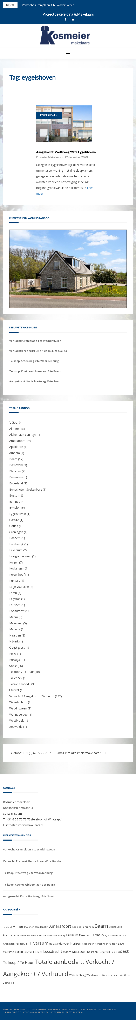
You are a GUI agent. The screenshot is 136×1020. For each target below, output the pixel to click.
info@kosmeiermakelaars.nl (83, 753)
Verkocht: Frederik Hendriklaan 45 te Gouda (38, 351)
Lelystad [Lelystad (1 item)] (28, 952)
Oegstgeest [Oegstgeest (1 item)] (104, 952)
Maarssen (15, 623)
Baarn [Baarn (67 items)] (101, 925)
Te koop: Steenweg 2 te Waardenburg (34, 361)
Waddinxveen (18, 708)
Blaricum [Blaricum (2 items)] (8, 935)
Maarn (13, 617)
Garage (14, 520)
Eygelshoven (48, 115)
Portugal (15, 660)
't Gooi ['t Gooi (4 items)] (7, 927)
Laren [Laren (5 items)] (19, 952)
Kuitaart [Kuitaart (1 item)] (113, 943)
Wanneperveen (19, 714)
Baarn (13, 459)
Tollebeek (15, 678)
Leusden (15, 605)
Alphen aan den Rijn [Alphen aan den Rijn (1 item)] (37, 926)
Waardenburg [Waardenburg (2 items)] (77, 975)
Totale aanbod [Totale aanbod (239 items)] (54, 962)
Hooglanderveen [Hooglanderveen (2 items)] (59, 943)
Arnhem (14, 453)
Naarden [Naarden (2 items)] (92, 952)
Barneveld (16, 465)
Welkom (7, 1009)
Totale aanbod (19, 684)
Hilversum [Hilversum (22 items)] (38, 943)
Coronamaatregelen (35, 1012)
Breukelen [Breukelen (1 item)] (20, 935)
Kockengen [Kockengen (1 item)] (88, 943)
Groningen (16, 532)
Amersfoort (17, 441)
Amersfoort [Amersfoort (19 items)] (60, 926)
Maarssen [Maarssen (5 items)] (79, 952)
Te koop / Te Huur (21, 672)
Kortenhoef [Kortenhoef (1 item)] (101, 943)
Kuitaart (14, 580)
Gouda (13, 526)
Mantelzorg (69, 1009)
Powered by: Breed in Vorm (66, 1012)
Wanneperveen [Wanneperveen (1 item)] (110, 975)
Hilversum (15, 550)
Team (82, 1009)
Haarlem (15, 538)
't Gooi (13, 422)
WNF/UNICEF (109, 1009)
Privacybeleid (13, 1012)
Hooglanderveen (20, 556)
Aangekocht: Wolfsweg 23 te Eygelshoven (66, 152)
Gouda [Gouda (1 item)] (122, 935)
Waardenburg (18, 702)
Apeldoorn (16, 447)
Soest (13, 666)
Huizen (13, 562)
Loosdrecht (17, 611)
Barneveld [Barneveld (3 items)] (115, 927)
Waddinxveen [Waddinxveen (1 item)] (94, 975)
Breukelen (16, 477)
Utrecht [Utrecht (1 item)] (80, 963)
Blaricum (15, 471)
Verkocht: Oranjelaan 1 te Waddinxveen (48, 5)
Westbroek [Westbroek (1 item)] (126, 975)
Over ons (19, 1009)
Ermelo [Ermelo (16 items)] (97, 935)
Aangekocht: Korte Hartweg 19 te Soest (35, 381)
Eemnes (14, 502)
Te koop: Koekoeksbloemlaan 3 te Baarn (35, 371)
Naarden (15, 635)
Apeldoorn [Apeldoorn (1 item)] (78, 926)
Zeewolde (15, 727)
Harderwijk (16, 544)
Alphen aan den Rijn (22, 435)
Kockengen (16, 568)
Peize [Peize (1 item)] (114, 952)
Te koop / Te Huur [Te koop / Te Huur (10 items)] (18, 962)
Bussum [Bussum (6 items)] (72, 935)
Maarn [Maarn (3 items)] (67, 952)
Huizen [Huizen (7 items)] (75, 943)
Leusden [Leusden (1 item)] (37, 952)
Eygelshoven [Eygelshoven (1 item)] (111, 935)
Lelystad (14, 599)
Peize (12, 654)
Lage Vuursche (19, 587)
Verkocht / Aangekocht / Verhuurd (31, 696)
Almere (14, 429)
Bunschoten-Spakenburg (25, 489)
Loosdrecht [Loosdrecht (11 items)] (52, 951)
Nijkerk (14, 641)
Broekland (16, 483)
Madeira (14, 629)
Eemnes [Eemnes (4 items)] (84, 935)
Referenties (94, 1009)
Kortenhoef (17, 574)
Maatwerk (54, 1009)
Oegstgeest (17, 647)
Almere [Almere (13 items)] (19, 926)
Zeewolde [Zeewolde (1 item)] (8, 982)
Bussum (14, 495)
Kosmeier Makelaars (48, 157)
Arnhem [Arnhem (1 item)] (89, 926)
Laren (13, 593)
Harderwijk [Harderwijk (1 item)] (21, 943)
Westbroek (16, 720)
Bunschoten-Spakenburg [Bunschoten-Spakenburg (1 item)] (52, 935)
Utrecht (14, 690)
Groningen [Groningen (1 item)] (9, 943)
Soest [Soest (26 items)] (123, 951)
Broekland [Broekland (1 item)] (32, 935)
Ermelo (14, 507)
